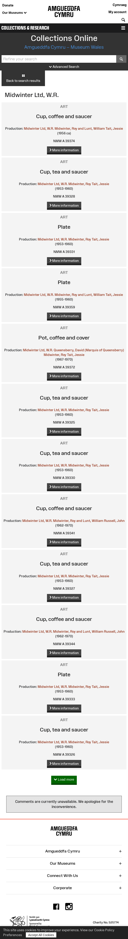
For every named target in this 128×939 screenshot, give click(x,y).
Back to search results (23, 78)
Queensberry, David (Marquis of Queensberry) (89, 350)
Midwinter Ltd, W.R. (39, 128)
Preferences (12, 935)
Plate (64, 227)
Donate (7, 5)
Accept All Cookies (41, 935)
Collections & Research (25, 28)
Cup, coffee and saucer (64, 116)
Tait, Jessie (114, 128)
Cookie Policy (104, 930)
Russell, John (114, 521)
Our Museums (14, 13)
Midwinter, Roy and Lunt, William (80, 128)
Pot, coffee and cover (64, 338)
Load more (64, 779)
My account (117, 12)
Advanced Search (64, 67)
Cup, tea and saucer (64, 172)
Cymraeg (119, 5)
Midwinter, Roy (79, 184)
